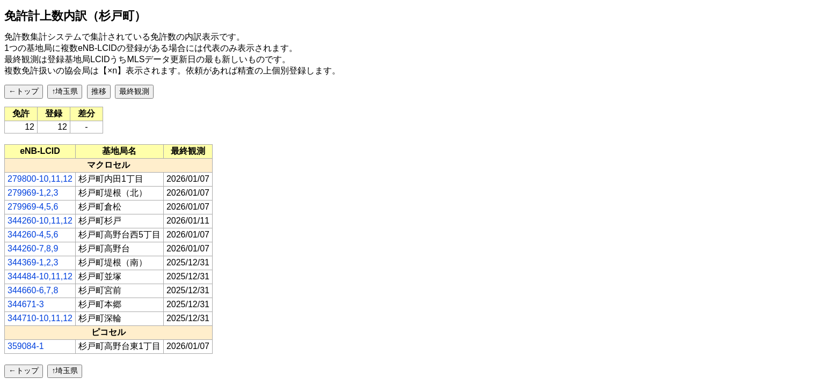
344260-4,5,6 (33, 234)
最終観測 (134, 91)
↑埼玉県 (65, 91)
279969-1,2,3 (33, 192)
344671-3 (26, 304)
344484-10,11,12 (40, 276)
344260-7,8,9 (33, 248)
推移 (98, 91)
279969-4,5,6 (33, 206)
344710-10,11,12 (40, 318)
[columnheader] (40, 151)
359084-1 (26, 346)
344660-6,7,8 (33, 290)
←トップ (24, 91)
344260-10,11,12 (40, 220)
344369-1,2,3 (33, 262)
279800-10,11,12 (40, 178)
